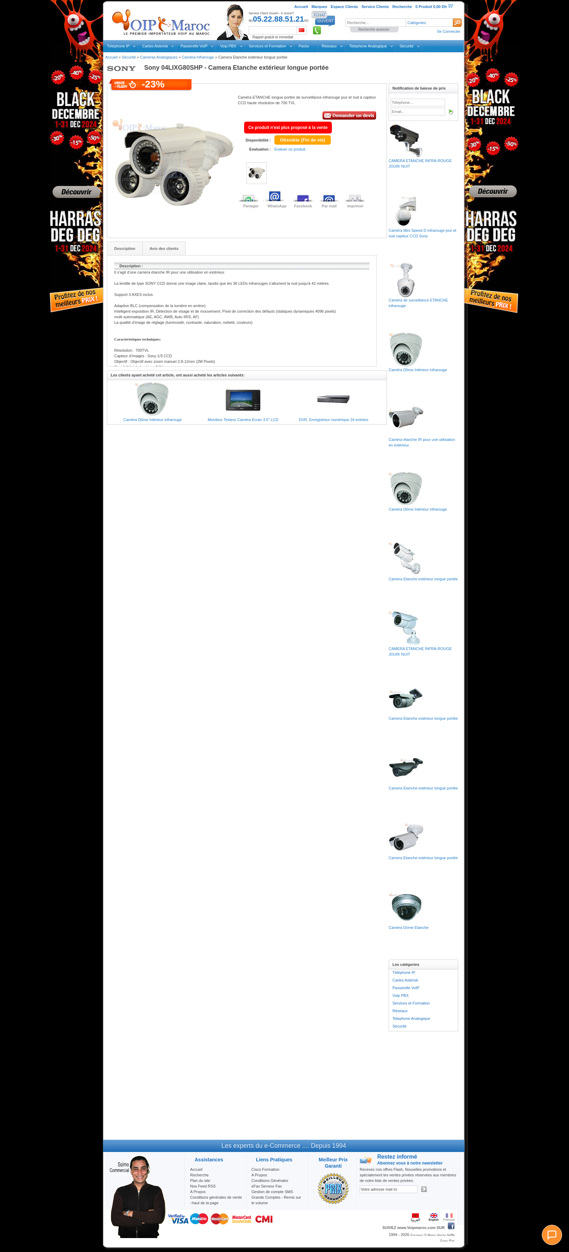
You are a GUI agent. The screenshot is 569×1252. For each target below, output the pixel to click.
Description (124, 248)
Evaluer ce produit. (290, 149)
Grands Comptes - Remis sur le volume (276, 1200)
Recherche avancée (373, 29)
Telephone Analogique (368, 46)
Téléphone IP (118, 46)
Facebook (303, 206)
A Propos (259, 1175)
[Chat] (552, 1235)
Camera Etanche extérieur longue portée (423, 579)
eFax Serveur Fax (266, 1186)
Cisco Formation (265, 1169)
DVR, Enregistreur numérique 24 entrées (333, 420)
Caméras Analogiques (159, 57)
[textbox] (375, 22)
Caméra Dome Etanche (409, 927)
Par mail (329, 206)
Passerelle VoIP (194, 46)
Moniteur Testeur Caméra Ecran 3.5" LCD (243, 420)
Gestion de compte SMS (272, 1192)
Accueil (111, 57)
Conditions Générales (269, 1180)
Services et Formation (267, 46)
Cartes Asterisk (155, 46)
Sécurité (406, 46)
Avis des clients (164, 248)
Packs (304, 46)
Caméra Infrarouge (198, 57)
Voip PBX (228, 46)
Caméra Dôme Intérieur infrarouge (152, 420)
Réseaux (329, 46)
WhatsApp (276, 206)
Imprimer (355, 206)
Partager (251, 206)
